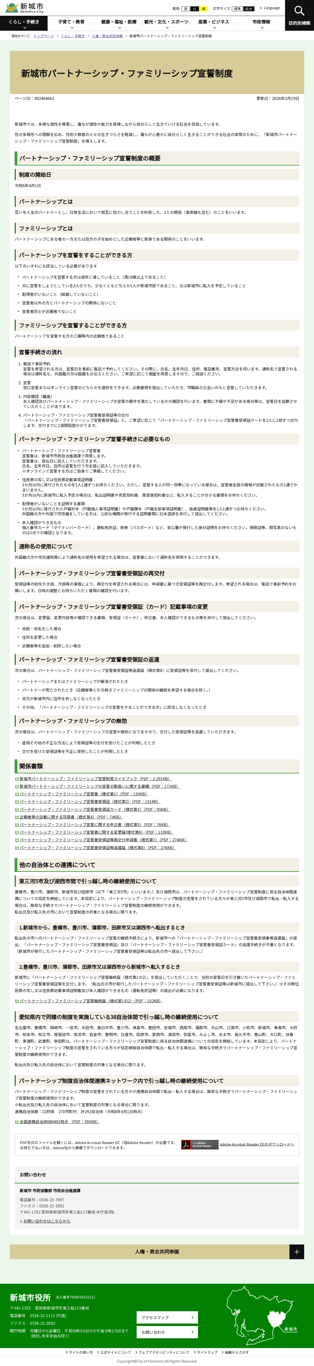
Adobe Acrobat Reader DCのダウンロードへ (237, 1144)
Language (272, 7)
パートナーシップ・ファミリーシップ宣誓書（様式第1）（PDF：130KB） (84, 794)
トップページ (43, 35)
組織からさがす (237, 1352)
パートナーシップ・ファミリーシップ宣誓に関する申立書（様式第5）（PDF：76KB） (95, 824)
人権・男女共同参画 (107, 35)
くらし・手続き (23, 21)
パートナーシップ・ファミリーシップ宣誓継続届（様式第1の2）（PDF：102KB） (91, 1001)
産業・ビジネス (213, 21)
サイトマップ (207, 1352)
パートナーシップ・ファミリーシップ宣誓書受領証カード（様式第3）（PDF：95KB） (95, 809)
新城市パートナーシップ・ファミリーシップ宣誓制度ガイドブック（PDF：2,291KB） (96, 778)
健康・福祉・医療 (118, 21)
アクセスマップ (155, 1317)
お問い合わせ (153, 1332)
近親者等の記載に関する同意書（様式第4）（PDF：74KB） (71, 817)
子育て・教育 (71, 21)
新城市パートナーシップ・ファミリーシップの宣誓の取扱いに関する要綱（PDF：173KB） (100, 786)
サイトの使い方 (81, 1352)
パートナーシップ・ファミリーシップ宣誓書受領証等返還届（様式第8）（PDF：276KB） (98, 847)
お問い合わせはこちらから (46, 1221)
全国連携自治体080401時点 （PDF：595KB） (60, 1121)
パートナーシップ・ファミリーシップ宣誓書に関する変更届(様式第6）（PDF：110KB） (97, 832)
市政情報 (261, 21)
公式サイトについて (115, 1352)
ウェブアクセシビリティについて (164, 1352)
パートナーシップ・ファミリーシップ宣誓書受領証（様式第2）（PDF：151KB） (90, 801)
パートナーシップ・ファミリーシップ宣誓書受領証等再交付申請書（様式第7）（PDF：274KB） (104, 840)
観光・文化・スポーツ (166, 21)
